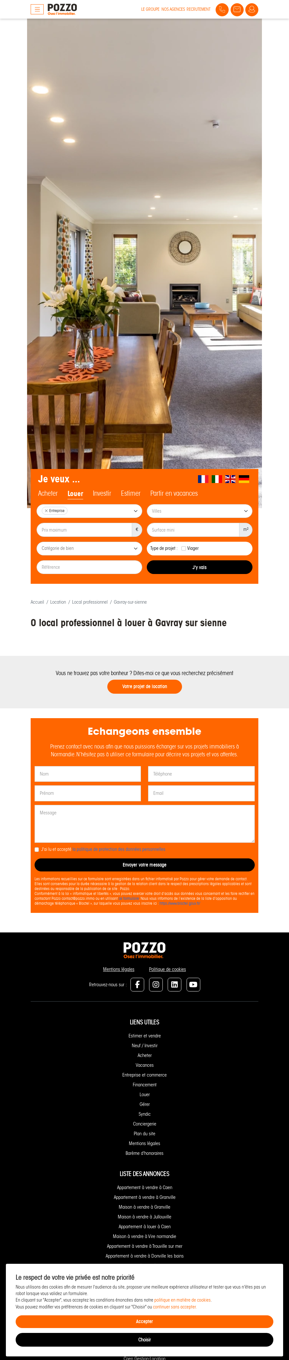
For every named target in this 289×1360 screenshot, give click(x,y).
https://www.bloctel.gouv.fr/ (180, 903)
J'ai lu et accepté (103, 849)
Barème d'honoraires (144, 1153)
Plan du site (144, 1134)
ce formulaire (129, 898)
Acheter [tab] (48, 493)
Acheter (145, 1055)
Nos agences (173, 9)
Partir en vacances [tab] (174, 493)
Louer (145, 1094)
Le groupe (150, 9)
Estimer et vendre (145, 1036)
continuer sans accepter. (175, 1307)
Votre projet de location (144, 686)
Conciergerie (144, 1124)
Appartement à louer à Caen (145, 1227)
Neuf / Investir (145, 1046)
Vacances (145, 1065)
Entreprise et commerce (144, 1075)
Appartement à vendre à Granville (144, 1197)
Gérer (145, 1104)
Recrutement (198, 9)
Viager (193, 548)
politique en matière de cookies (182, 1300)
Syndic (145, 1114)
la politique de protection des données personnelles (118, 849)
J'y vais (199, 567)
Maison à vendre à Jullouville (144, 1217)
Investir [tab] (102, 493)
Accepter (144, 1321)
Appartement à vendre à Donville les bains (145, 1256)
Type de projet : (164, 548)
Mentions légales (118, 969)
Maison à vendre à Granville (144, 1207)
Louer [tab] (75, 493)
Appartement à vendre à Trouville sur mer (144, 1246)
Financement (145, 1085)
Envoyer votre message (144, 865)
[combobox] (89, 511)
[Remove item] (46, 510)
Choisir (144, 1340)
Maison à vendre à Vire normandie (144, 1236)
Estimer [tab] (131, 493)
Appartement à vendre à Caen (144, 1187)
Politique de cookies (167, 969)
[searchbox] (90, 549)
